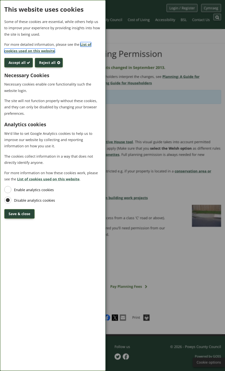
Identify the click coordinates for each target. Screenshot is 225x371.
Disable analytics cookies (34, 200)
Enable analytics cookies (34, 189)
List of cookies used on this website (48, 179)
